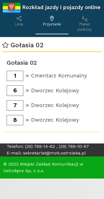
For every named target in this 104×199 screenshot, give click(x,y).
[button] (5, 45)
